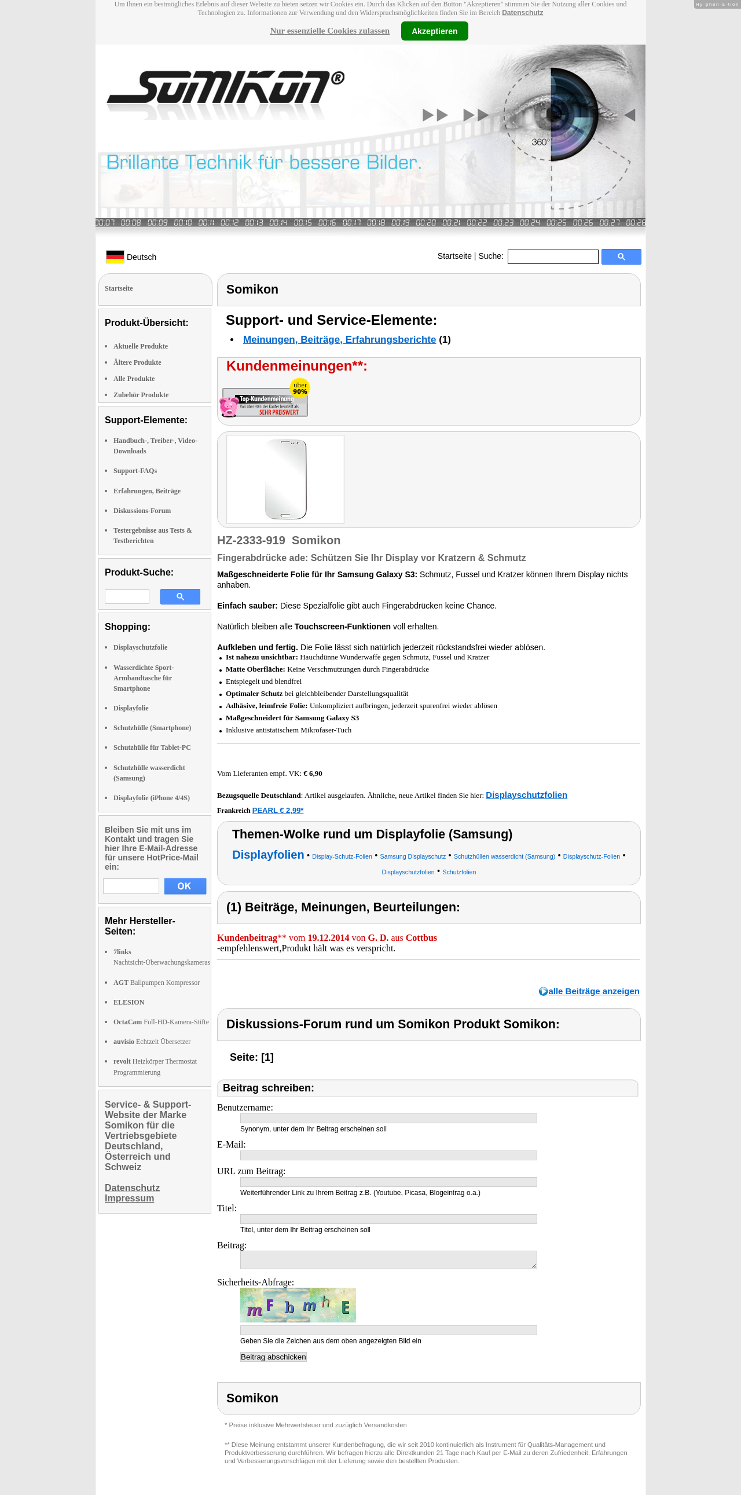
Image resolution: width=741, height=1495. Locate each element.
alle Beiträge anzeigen (594, 991)
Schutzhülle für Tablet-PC (152, 747)
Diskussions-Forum (142, 511)
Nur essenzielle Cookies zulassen (330, 30)
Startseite (455, 256)
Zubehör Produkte (140, 395)
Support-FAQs (135, 471)
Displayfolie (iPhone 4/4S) (151, 798)
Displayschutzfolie (140, 647)
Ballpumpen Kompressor (156, 983)
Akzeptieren (434, 30)
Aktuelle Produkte (140, 346)
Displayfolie (131, 708)
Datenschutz (522, 13)
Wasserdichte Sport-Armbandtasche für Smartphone (143, 678)
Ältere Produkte (137, 362)
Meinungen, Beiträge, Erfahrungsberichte (339, 339)
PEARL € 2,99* (278, 810)
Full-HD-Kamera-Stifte (161, 1022)
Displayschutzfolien (526, 795)
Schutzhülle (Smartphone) (152, 728)
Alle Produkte (134, 379)
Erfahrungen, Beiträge (147, 491)
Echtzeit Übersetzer (151, 1042)
